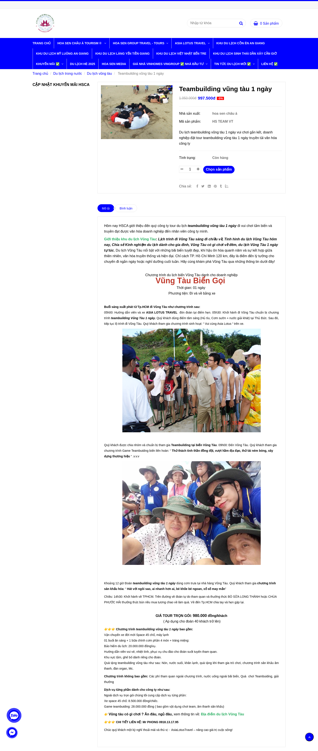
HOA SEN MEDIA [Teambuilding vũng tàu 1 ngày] (114, 64)
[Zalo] (228, 186)
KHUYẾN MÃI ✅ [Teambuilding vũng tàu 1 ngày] (48, 64)
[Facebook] (197, 186)
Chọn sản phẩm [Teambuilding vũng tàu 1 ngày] (219, 169)
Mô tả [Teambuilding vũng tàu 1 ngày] (106, 208)
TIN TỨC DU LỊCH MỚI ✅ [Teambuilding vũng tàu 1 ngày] (233, 64)
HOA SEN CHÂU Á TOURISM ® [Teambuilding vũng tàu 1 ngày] (80, 43)
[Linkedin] (209, 186)
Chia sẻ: (185, 186)
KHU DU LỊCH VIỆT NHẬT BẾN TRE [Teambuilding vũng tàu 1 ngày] (181, 53)
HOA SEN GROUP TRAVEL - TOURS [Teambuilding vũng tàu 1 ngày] (139, 43)
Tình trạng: (188, 158)
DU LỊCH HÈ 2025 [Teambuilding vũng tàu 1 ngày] (82, 64)
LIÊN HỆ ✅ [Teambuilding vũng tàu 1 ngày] (269, 64)
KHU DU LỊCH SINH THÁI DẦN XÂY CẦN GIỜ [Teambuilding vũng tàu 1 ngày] (244, 53)
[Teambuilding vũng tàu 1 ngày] (216, 186)
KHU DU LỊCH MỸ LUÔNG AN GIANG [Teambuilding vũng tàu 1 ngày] (62, 53)
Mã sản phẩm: (190, 121)
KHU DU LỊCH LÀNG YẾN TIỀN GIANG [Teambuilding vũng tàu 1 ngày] (122, 53)
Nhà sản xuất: (190, 113)
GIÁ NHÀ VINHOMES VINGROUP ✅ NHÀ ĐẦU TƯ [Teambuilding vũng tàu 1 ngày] (169, 64)
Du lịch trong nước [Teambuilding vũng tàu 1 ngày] (67, 73)
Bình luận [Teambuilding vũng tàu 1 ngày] (126, 208)
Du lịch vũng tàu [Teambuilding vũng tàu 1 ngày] (99, 73)
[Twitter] (203, 186)
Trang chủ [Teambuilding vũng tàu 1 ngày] (42, 43)
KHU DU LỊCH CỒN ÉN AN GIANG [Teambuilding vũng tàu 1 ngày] (240, 43)
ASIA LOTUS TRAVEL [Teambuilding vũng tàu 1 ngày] (191, 43)
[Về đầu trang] (309, 737)
